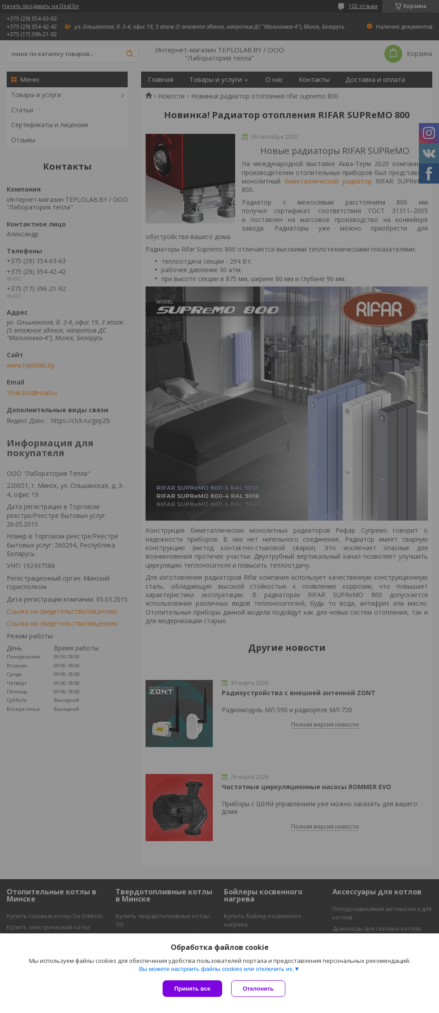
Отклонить (258, 988)
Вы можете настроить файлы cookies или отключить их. (216, 969)
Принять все (192, 988)
